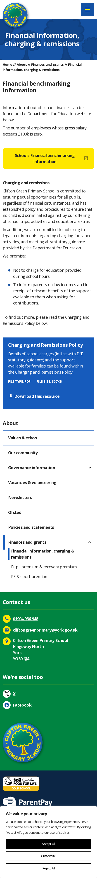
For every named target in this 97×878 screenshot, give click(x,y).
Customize (48, 856)
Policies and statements (31, 527)
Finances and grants (47, 64)
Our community (23, 452)
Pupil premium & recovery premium (44, 566)
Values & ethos (22, 437)
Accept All (48, 844)
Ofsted (14, 512)
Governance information (31, 467)
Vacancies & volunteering (32, 482)
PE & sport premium (30, 576)
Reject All (48, 868)
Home (7, 64)
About (22, 64)
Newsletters (20, 497)
